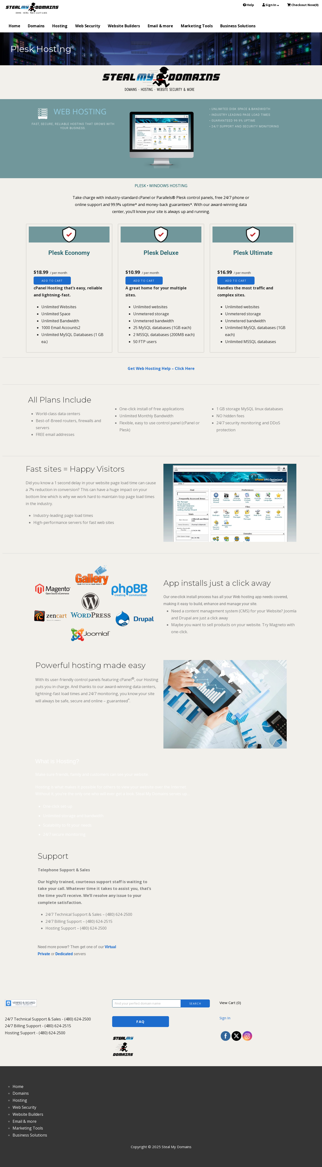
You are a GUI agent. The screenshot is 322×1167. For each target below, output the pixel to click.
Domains (36, 26)
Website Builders (124, 26)
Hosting (59, 26)
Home (14, 26)
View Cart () (230, 1002)
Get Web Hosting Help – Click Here (161, 368)
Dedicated (64, 954)
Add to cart (52, 280)
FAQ (140, 1021)
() (302, 5)
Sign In (225, 1017)
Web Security (87, 26)
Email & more (160, 26)
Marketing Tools (197, 26)
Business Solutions (237, 26)
